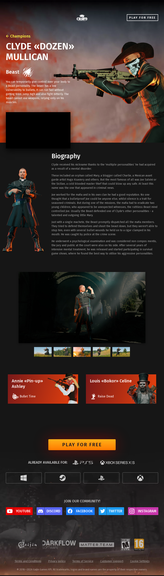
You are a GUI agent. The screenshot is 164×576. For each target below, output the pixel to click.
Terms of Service (82, 562)
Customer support (111, 562)
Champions (20, 36)
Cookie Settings (140, 562)
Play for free (82, 445)
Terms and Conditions (28, 562)
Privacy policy (57, 562)
